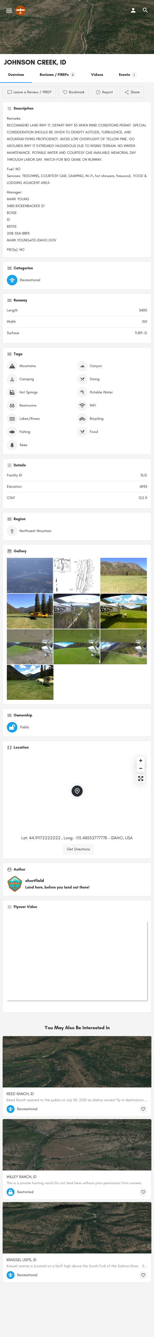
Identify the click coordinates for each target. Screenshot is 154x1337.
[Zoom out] (141, 768)
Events (127, 74)
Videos (97, 74)
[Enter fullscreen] (141, 778)
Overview (16, 74)
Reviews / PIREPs (57, 74)
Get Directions (78, 849)
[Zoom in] (141, 760)
